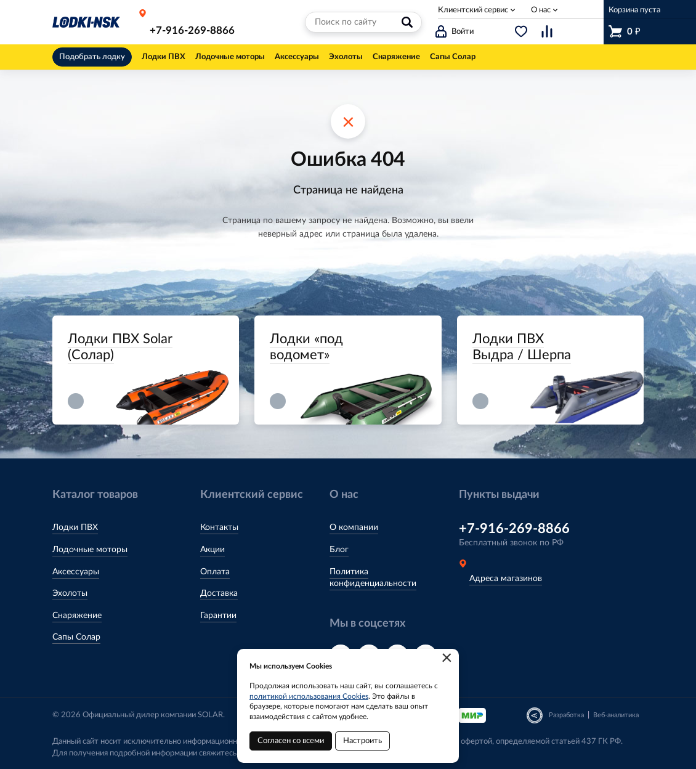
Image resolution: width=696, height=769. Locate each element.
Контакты (219, 527)
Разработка (566, 715)
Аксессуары (75, 572)
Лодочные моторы (89, 549)
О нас (541, 10)
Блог (339, 549)
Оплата (215, 572)
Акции (212, 549)
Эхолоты (69, 593)
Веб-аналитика (616, 715)
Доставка (219, 593)
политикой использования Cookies (308, 696)
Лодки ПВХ (75, 527)
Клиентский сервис (473, 10)
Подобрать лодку (92, 57)
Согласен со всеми (290, 741)
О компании (354, 527)
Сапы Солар (76, 637)
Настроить (362, 741)
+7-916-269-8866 (192, 30)
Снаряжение (77, 615)
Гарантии (218, 615)
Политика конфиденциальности (373, 578)
